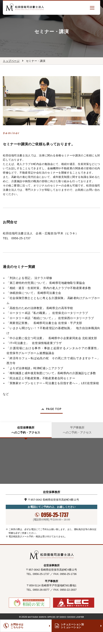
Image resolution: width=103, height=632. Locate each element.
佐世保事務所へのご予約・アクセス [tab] (25, 430)
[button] (92, 8)
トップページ (11, 60)
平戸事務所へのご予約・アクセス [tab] (77, 430)
